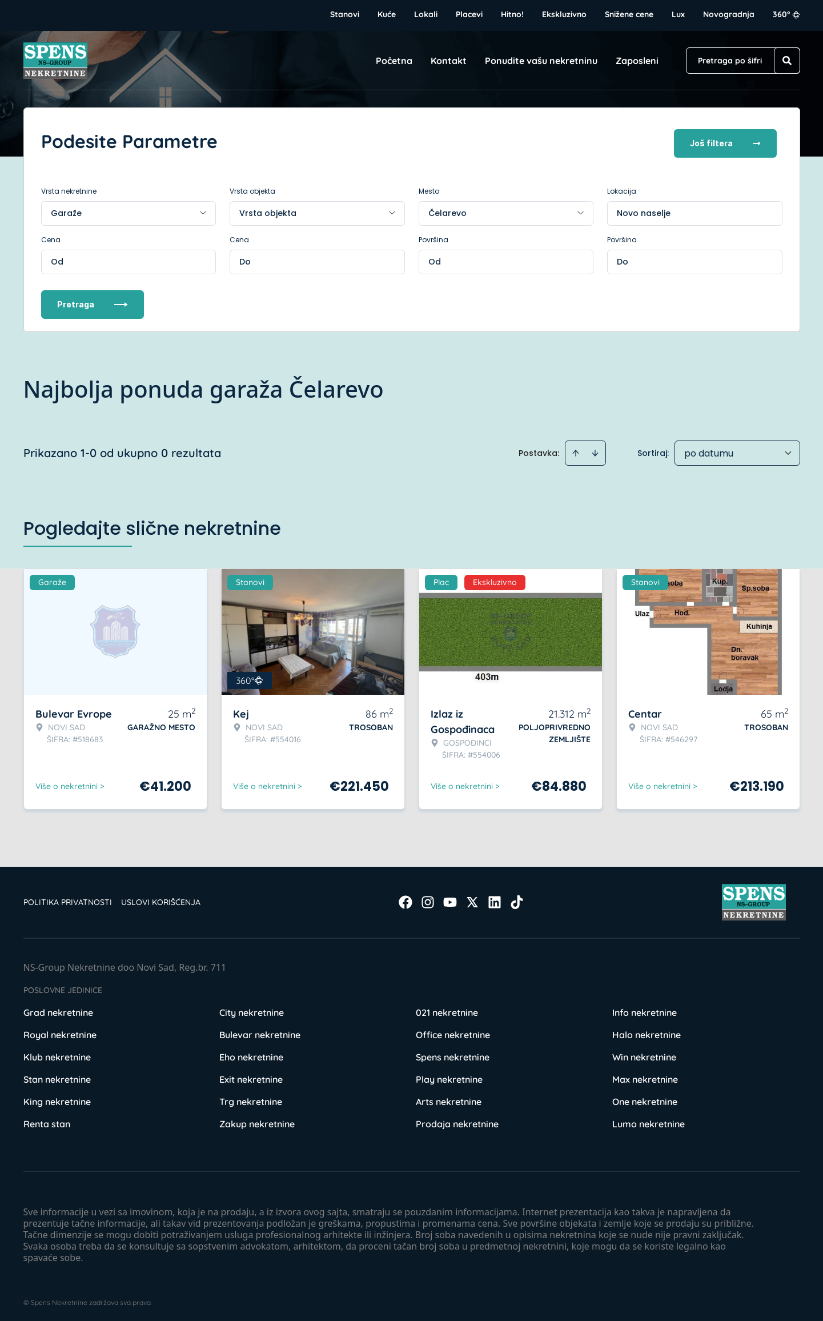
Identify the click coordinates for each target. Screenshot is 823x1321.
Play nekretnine (449, 1075)
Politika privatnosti (67, 898)
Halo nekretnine (646, 1030)
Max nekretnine (645, 1075)
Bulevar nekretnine (259, 1030)
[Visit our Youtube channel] (450, 898)
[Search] (787, 60)
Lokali (425, 14)
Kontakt (449, 60)
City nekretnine (251, 1008)
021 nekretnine (447, 1008)
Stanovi (344, 14)
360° (786, 14)
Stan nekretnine (57, 1075)
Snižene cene (629, 14)
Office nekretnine (453, 1030)
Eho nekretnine (251, 1053)
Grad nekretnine (58, 1008)
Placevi (469, 14)
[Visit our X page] (472, 898)
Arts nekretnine (448, 1097)
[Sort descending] (595, 449)
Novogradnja (728, 14)
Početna (394, 60)
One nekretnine (644, 1097)
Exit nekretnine (251, 1075)
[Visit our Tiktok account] (517, 898)
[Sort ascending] (575, 449)
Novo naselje (644, 209)
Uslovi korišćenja (160, 898)
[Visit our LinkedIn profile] (494, 898)
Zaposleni (637, 60)
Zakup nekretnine (257, 1120)
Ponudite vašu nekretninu (541, 60)
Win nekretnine (644, 1053)
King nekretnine (57, 1097)
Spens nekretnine (452, 1053)
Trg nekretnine (250, 1097)
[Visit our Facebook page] (405, 898)
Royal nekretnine (60, 1030)
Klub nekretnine (57, 1053)
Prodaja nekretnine (457, 1120)
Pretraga (92, 300)
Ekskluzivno (564, 14)
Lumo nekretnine (648, 1120)
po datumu (708, 449)
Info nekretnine (644, 1008)
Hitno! (512, 14)
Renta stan (46, 1120)
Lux (678, 14)
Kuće (387, 14)
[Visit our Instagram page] (428, 898)
